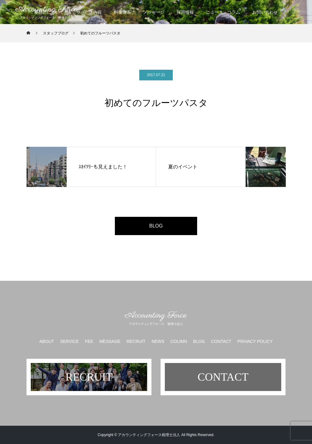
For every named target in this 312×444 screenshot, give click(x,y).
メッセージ (154, 12)
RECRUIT (135, 341)
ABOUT (46, 341)
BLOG (156, 225)
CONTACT (221, 341)
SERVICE (69, 341)
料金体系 (122, 12)
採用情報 (185, 12)
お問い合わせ (265, 12)
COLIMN (178, 341)
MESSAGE (109, 341)
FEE (89, 341)
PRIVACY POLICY (254, 341)
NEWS (157, 341)
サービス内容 (89, 12)
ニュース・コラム (223, 12)
